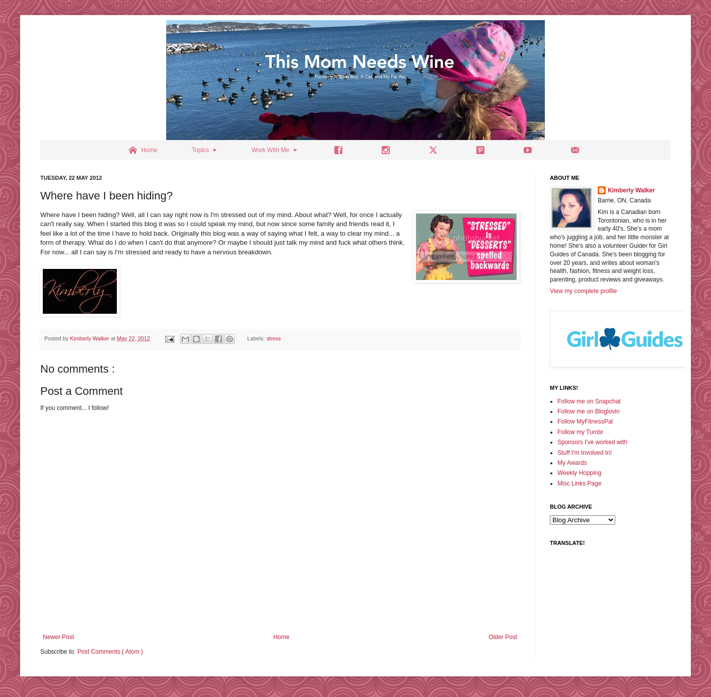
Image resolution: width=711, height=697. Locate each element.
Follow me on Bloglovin (588, 411)
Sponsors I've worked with (592, 442)
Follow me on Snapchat (588, 401)
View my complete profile (583, 291)
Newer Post (58, 637)
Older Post (502, 637)
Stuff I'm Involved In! (584, 452)
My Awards (572, 462)
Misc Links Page (579, 483)
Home (281, 637)
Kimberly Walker (631, 190)
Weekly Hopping (579, 472)
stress (273, 338)
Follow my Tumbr (580, 432)
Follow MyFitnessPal (585, 421)
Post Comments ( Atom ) (110, 651)
